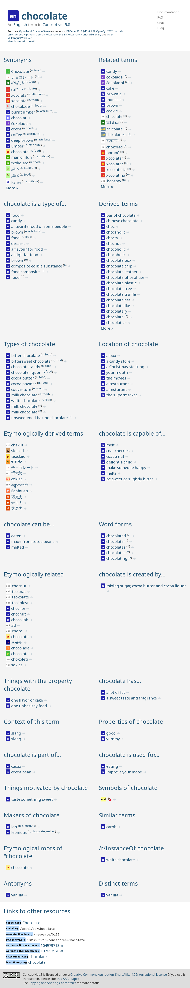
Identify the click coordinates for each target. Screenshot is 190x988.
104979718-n (52, 945)
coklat (17, 478)
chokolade (21, 106)
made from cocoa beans (33, 541)
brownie (114, 93)
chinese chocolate (122, 220)
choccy (112, 237)
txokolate (20, 162)
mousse (113, 99)
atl (14, 625)
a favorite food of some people (39, 226)
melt (111, 445)
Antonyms (18, 883)
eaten (16, 535)
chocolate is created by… (132, 574)
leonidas (19, 832)
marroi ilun (22, 157)
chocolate (44, 15)
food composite (26, 271)
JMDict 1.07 (89, 31)
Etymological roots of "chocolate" (33, 852)
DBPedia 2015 (74, 31)
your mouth (117, 372)
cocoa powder (24, 383)
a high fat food (25, 254)
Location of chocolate (128, 344)
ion (14, 826)
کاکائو (15, 169)
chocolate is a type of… (35, 204)
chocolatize (117, 322)
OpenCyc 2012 (104, 31)
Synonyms (18, 60)
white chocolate (26, 400)
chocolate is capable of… (132, 433)
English (20, 24)
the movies (116, 378)
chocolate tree (119, 288)
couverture (21, 389)
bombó (113, 152)
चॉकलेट (17, 462)
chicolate (114, 116)
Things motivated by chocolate (46, 788)
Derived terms (118, 204)
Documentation (168, 12)
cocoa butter (23, 378)
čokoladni (115, 82)
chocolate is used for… (129, 755)
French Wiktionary (91, 34)
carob (111, 826)
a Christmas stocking (125, 366)
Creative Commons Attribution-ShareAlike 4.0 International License (118, 974)
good (111, 733)
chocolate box (119, 260)
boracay (114, 180)
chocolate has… (120, 681)
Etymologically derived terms (43, 433)
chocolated (116, 535)
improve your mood (124, 772)
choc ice (18, 608)
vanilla (17, 895)
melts (111, 473)
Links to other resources (37, 911)
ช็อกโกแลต (20, 491)
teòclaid (19, 456)
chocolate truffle (121, 294)
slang (16, 733)
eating (112, 766)
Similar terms (117, 815)
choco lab (20, 619)
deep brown (22, 140)
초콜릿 (17, 642)
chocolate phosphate (125, 277)
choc (110, 226)
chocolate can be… (29, 524)
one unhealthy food (29, 705)
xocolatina (116, 175)
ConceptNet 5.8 (56, 24)
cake (110, 88)
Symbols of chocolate (128, 788)
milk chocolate (24, 395)
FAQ (160, 17)
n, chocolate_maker (42, 831)
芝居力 (17, 508)
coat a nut (115, 456)
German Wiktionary (47, 34)
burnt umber (23, 112)
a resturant (117, 389)
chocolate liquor (26, 372)
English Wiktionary (69, 34)
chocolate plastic (121, 282)
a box (111, 355)
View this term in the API (21, 41)
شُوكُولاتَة (17, 83)
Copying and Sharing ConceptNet (52, 983)
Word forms (115, 524)
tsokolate (21, 597)
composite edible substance (37, 266)
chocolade (20, 648)
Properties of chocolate (131, 721)
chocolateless (119, 300)
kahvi (16, 182)
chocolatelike (118, 305)
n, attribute (28, 88)
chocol (18, 631)
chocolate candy (26, 366)
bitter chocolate (26, 355)
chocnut (114, 243)
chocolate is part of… (32, 755)
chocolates (116, 547)
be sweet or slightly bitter (130, 478)
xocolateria (116, 169)
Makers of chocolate (31, 815)
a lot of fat (116, 692)
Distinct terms (118, 883)
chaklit (17, 445)
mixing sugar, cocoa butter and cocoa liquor (146, 585)
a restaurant (118, 383)
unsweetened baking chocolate (40, 417)
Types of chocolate (29, 344)
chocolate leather (122, 271)
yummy (113, 738)
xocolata (19, 95)
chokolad (115, 147)
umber (17, 146)
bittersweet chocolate (31, 361)
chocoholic (116, 249)
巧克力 (17, 496)
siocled (18, 450)
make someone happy (126, 467)
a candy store (118, 361)
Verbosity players (25, 34)
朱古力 (17, 502)
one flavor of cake (27, 700)
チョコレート (23, 77)
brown (112, 105)
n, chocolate (27, 825)
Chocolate (20, 71)
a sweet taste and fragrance (132, 698)
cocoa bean (21, 772)
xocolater (115, 163)
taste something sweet (32, 799)
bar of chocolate (121, 215)
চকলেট (112, 140)
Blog (160, 28)
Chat (160, 23)
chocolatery (117, 311)
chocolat (19, 117)
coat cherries (118, 450)
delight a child (119, 462)
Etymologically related (34, 574)
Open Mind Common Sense (35, 31)
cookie (112, 111)
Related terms (118, 60)
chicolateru (117, 134)
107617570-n (52, 950)
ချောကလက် (20, 484)
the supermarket (122, 395)
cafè (15, 89)
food (16, 215)
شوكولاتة (113, 123)
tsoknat (19, 591)
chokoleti (20, 659)
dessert (18, 243)
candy (112, 71)
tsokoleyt (21, 602)
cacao (16, 766)
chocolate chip (119, 266)
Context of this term (31, 721)
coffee (17, 134)
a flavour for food (27, 249)
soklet (17, 664)
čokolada (19, 123)
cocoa (16, 129)
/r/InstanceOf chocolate (131, 848)
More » (12, 188)
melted (18, 547)
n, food (35, 70)
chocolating (117, 558)
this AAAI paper (67, 979)
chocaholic (116, 232)
